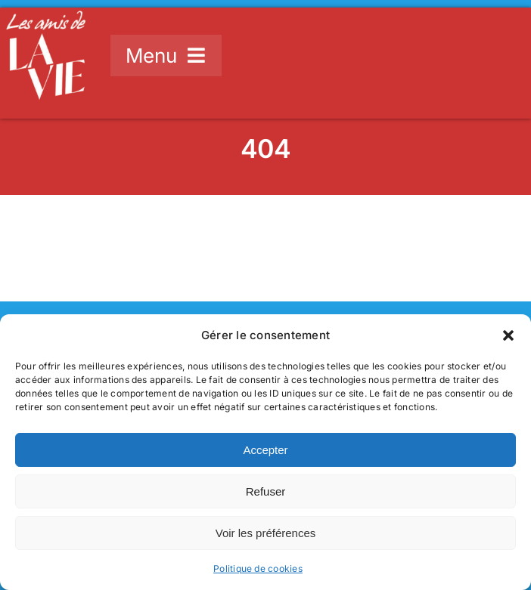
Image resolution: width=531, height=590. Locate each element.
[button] (508, 335)
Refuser (266, 491)
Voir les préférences (266, 533)
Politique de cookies (258, 568)
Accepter (265, 449)
